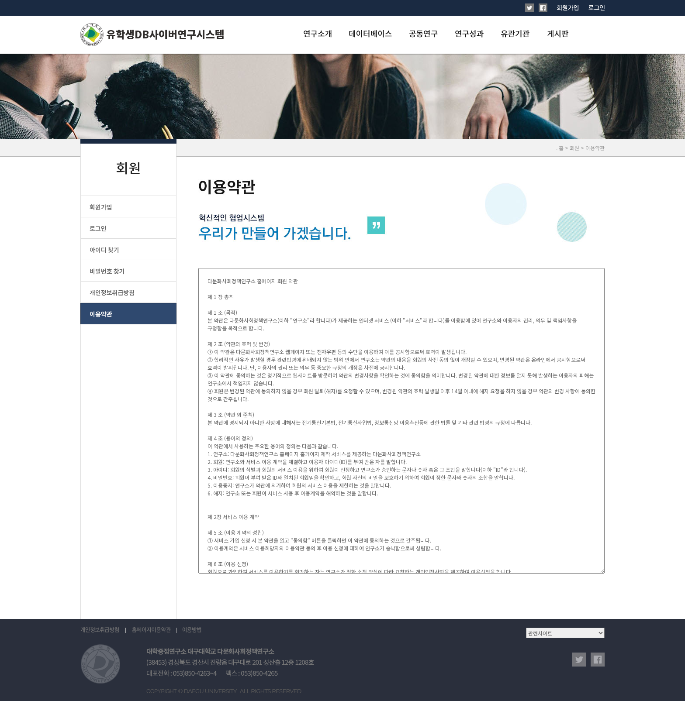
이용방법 (191, 630)
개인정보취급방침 (103, 630)
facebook (598, 660)
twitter (579, 660)
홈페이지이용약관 (151, 630)
